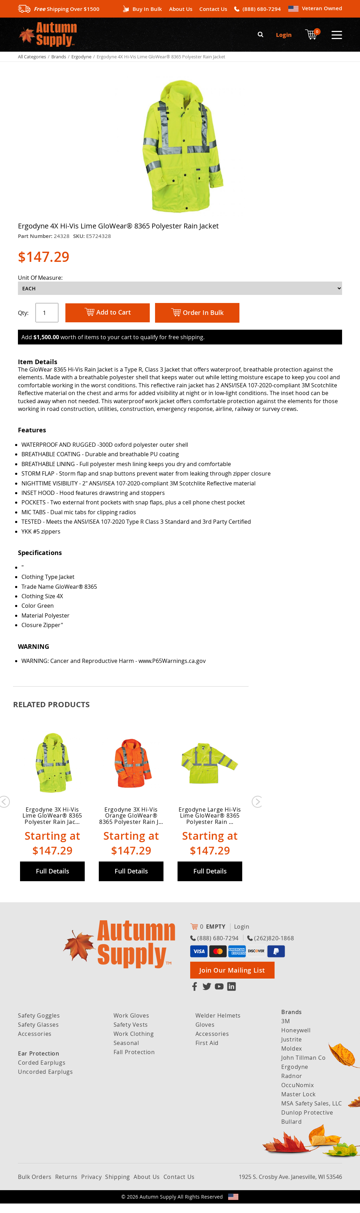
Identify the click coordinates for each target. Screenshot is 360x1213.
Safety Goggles (39, 1025)
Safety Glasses (38, 1034)
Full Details (52, 880)
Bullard (291, 1131)
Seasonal (126, 1052)
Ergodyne (81, 56)
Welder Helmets (218, 1025)
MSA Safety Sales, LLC (311, 1113)
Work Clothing (134, 1043)
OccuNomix (297, 1094)
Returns (66, 1186)
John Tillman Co (303, 1067)
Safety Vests (131, 1034)
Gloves (205, 1034)
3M (285, 1030)
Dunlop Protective (307, 1122)
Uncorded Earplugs (45, 1081)
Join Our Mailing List (232, 979)
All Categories (32, 56)
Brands (58, 56)
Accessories (35, 1043)
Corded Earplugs (41, 1072)
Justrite (291, 1049)
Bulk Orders (35, 1186)
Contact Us (213, 9)
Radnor (291, 1085)
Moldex (291, 1058)
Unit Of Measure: (40, 277)
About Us (180, 9)
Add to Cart (107, 312)
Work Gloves (131, 1025)
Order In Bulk (197, 312)
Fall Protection (134, 1061)
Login (284, 34)
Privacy (91, 1186)
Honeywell (295, 1040)
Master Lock (298, 1104)
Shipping (117, 1186)
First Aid (207, 1052)
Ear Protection (38, 1063)
